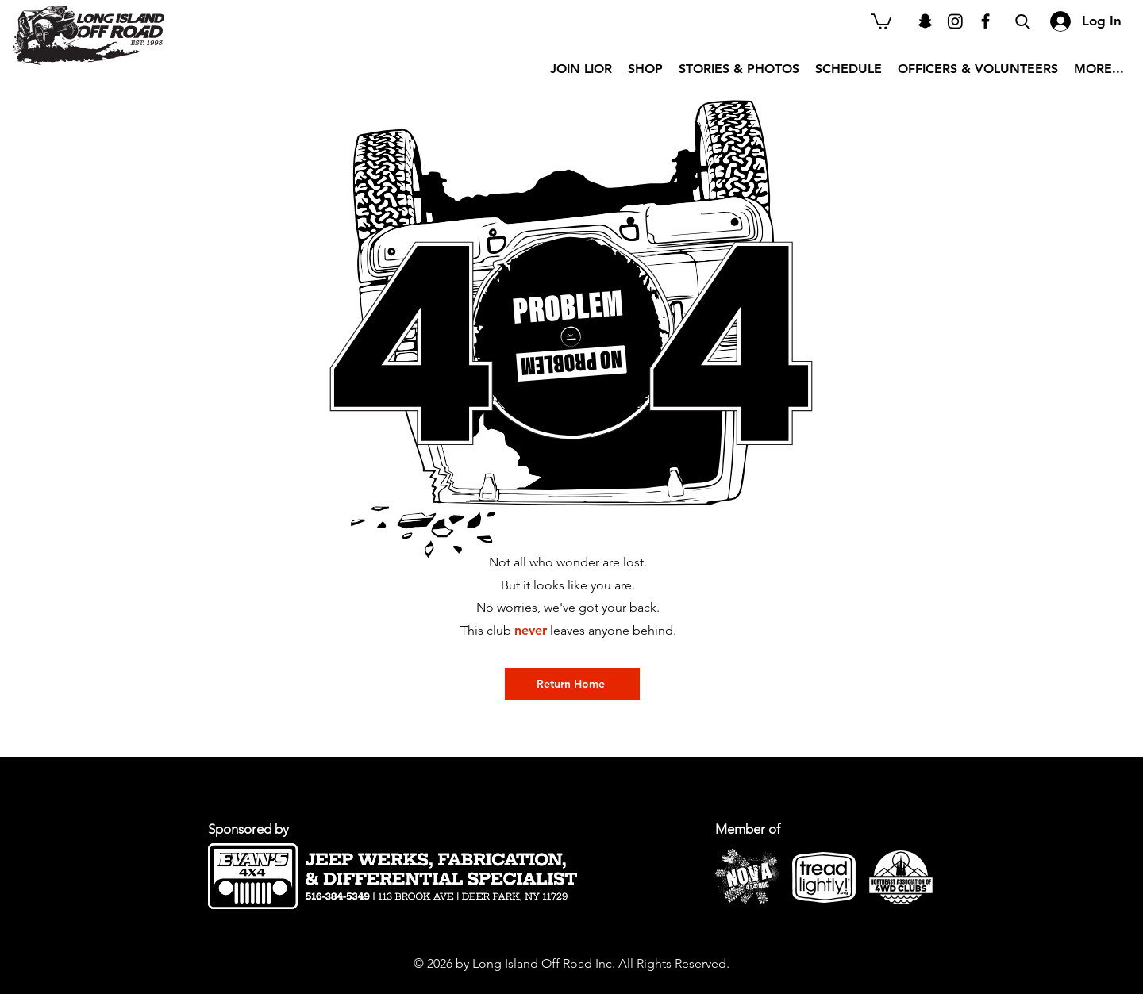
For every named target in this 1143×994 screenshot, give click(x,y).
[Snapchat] (925, 21)
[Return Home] (572, 684)
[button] (881, 20)
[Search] (1022, 21)
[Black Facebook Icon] (985, 21)
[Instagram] (955, 21)
